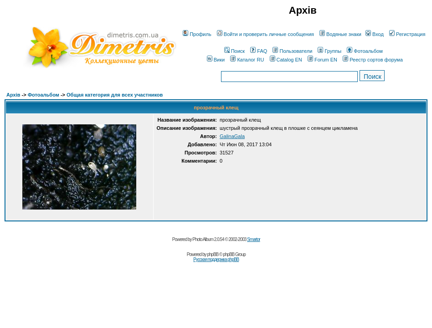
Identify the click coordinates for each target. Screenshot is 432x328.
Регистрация (407, 34)
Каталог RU (247, 59)
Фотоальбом (365, 51)
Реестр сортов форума (373, 59)
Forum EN (322, 59)
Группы (329, 51)
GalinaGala (232, 136)
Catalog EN (286, 59)
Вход (374, 34)
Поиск (234, 51)
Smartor (253, 239)
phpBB (212, 254)
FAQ (258, 51)
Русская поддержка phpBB (216, 259)
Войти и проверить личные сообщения (265, 34)
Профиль (197, 34)
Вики (216, 59)
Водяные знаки (340, 34)
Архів (13, 94)
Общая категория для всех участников (115, 94)
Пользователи (292, 51)
